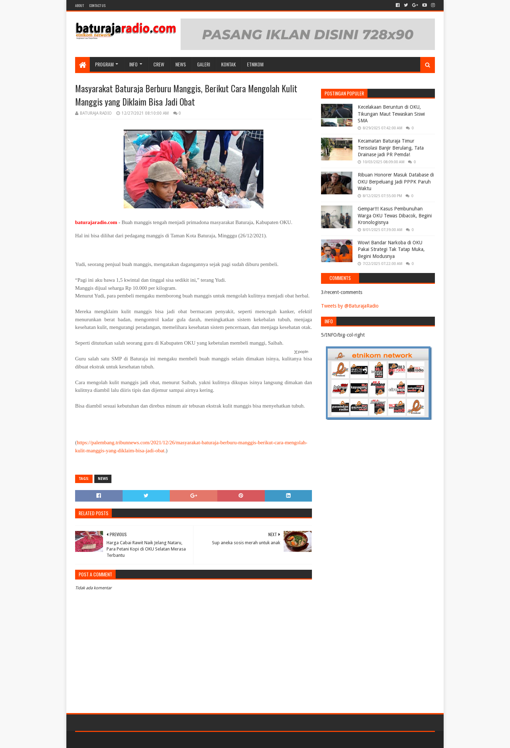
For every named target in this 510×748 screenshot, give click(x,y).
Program (104, 64)
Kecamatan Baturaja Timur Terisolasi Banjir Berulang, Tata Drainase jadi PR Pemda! (391, 147)
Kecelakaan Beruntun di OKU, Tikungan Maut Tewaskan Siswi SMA (391, 113)
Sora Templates (114, 739)
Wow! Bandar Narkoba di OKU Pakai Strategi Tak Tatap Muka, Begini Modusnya (391, 249)
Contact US (97, 5)
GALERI (203, 64)
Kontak (228, 64)
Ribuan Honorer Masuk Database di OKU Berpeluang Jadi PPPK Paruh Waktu (396, 181)
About (79, 5)
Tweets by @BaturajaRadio (350, 306)
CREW (158, 64)
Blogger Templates (154, 739)
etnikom (255, 64)
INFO (133, 64)
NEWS (180, 64)
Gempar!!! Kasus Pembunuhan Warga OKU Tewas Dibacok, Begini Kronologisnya (395, 215)
